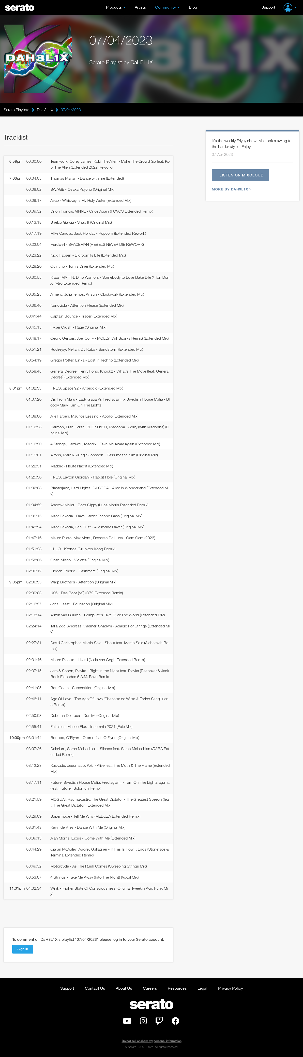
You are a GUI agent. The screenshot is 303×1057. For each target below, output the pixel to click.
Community (165, 7)
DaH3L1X (45, 109)
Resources (177, 988)
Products (114, 7)
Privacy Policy (230, 988)
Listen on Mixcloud (241, 175)
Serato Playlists (16, 109)
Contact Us (95, 988)
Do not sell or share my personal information (152, 1041)
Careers (150, 988)
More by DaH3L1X (231, 189)
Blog (193, 7)
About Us (124, 988)
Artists (140, 7)
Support (268, 7)
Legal (202, 988)
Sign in (22, 949)
